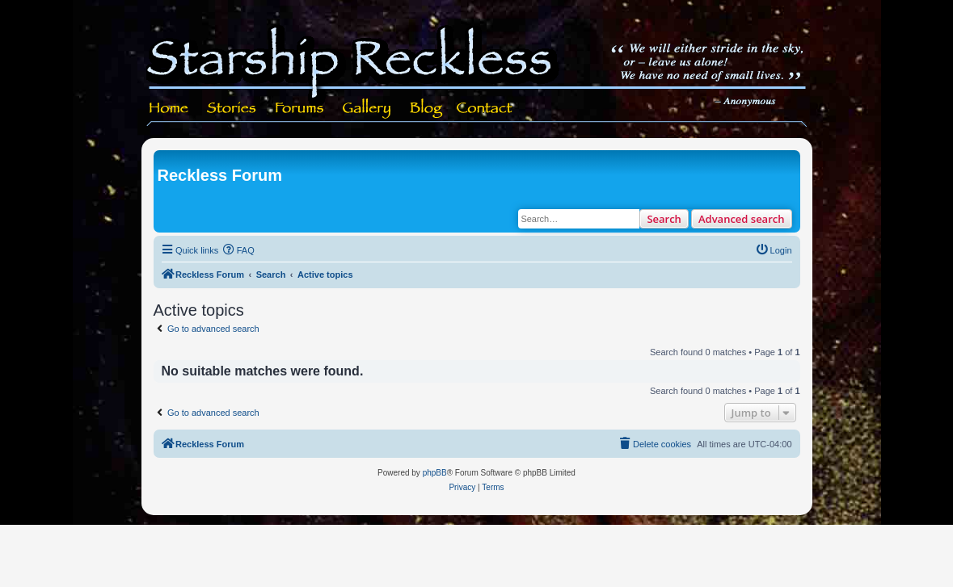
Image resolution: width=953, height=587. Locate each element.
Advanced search (741, 219)
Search (664, 219)
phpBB (435, 472)
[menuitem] (238, 250)
